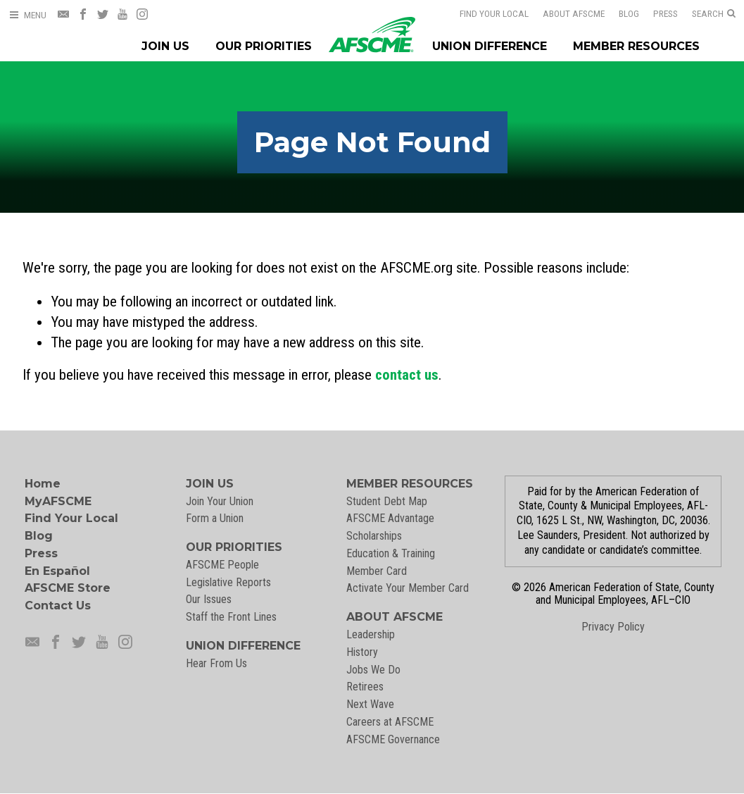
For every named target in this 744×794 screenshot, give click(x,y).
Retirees (365, 686)
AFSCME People (222, 564)
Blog (620, 13)
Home (43, 483)
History (362, 652)
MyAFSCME (58, 501)
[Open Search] (713, 14)
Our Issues (209, 599)
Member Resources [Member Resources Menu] (636, 46)
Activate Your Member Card (407, 588)
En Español (57, 571)
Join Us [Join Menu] (165, 46)
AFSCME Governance (393, 739)
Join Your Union (219, 501)
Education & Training (390, 553)
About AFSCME (564, 13)
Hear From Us (216, 663)
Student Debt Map (386, 501)
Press (656, 13)
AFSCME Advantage (390, 518)
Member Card (376, 571)
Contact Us (58, 605)
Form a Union (215, 518)
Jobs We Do (373, 669)
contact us (407, 374)
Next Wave (370, 704)
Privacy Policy (613, 626)
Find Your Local (484, 13)
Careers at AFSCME (390, 721)
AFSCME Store (68, 588)
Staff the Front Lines (231, 617)
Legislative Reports (228, 582)
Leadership (370, 634)
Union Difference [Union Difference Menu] (489, 46)
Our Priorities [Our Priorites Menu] (263, 46)
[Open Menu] (27, 15)
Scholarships (374, 535)
